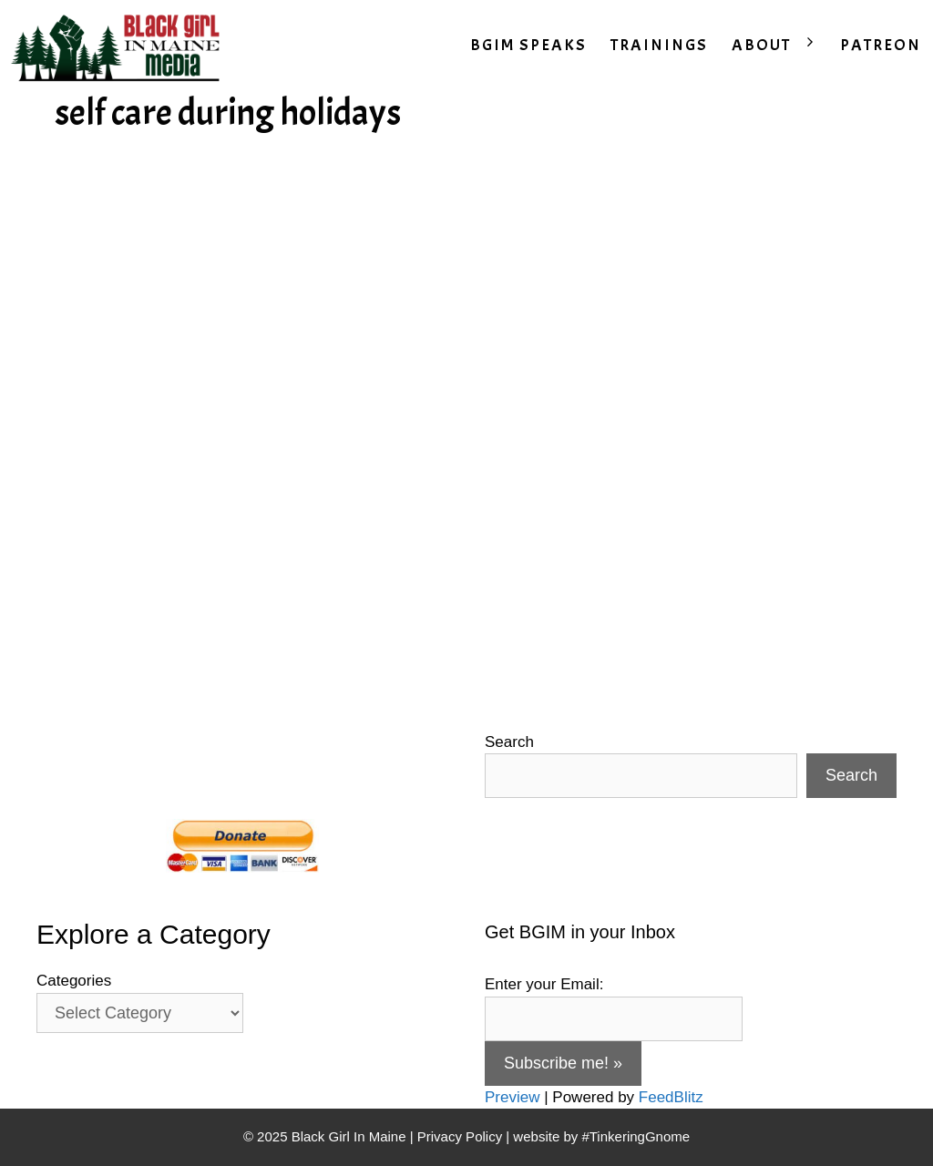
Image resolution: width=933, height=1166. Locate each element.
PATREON (880, 45)
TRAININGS (659, 45)
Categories (73, 980)
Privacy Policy (459, 1136)
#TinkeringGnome (635, 1136)
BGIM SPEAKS (528, 45)
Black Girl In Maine (351, 1136)
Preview (512, 1097)
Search (509, 742)
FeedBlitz (671, 1097)
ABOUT (780, 45)
